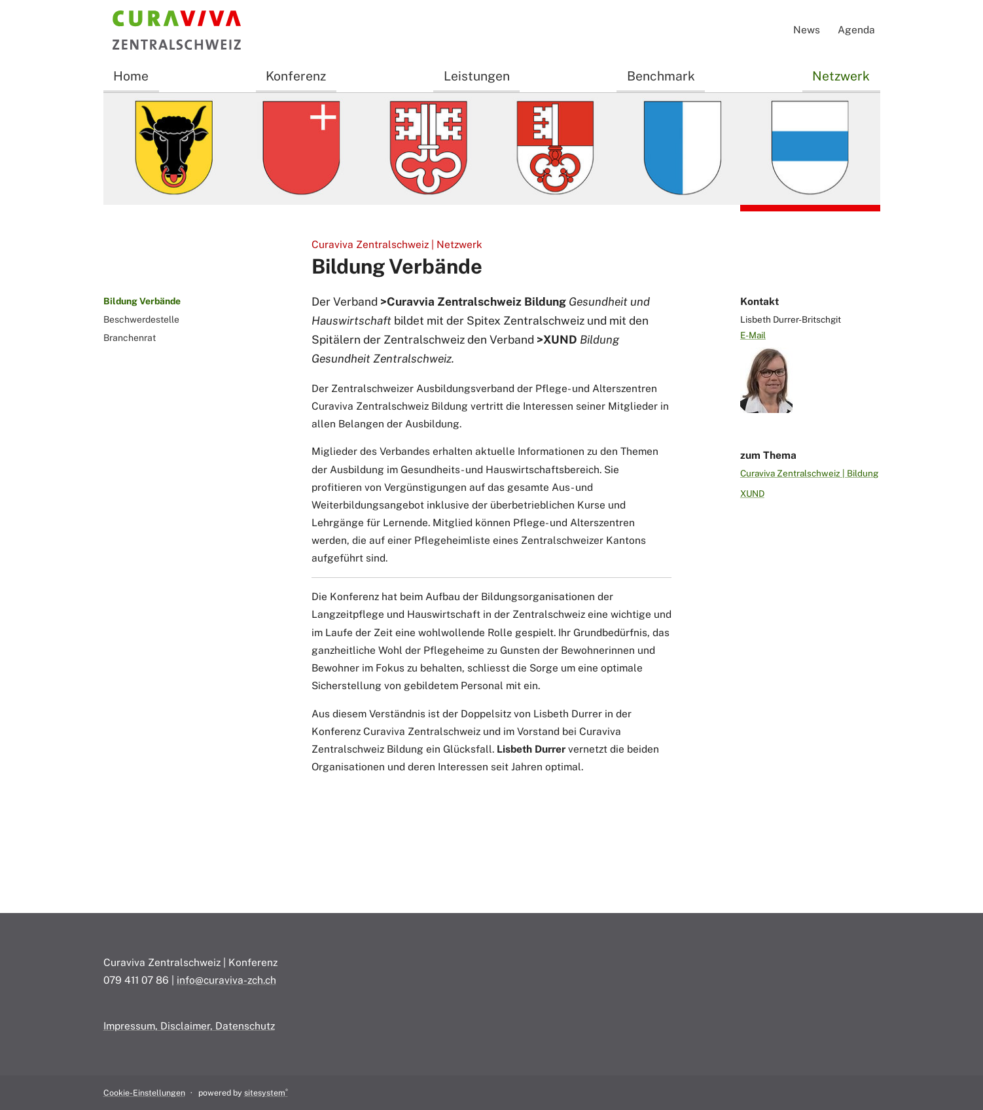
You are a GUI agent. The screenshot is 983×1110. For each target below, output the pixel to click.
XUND (752, 493)
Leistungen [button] (477, 76)
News (806, 29)
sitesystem (266, 1093)
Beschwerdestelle (141, 319)
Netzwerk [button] (841, 76)
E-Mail (753, 335)
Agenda (856, 29)
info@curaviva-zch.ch (226, 980)
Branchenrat (129, 337)
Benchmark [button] (661, 76)
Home (131, 76)
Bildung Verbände (142, 301)
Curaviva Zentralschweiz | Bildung (809, 473)
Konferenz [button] (296, 76)
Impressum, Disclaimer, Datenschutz (189, 1025)
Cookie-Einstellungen (144, 1093)
